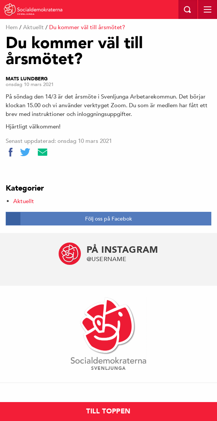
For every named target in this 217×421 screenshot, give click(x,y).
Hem (12, 27)
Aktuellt (33, 27)
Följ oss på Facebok (108, 218)
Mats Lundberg (27, 78)
